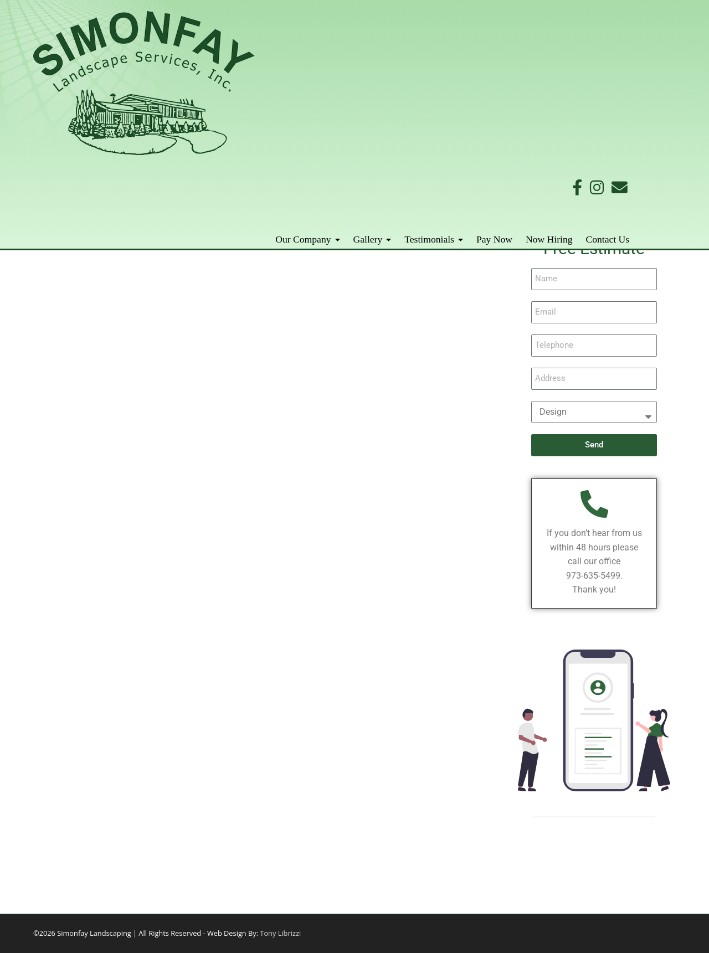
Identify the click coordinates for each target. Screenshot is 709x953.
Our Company (354, 73)
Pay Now (545, 73)
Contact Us (658, 73)
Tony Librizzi (279, 933)
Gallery (418, 73)
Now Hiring (600, 73)
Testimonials (480, 73)
